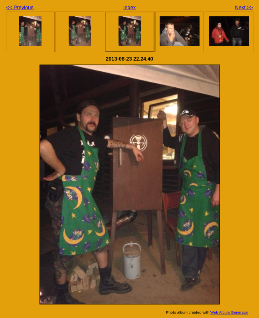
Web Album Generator (229, 312)
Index (129, 7)
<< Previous (20, 7)
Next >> (244, 7)
